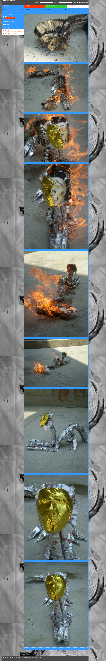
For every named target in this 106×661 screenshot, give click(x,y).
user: (37, 3)
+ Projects (71, 6)
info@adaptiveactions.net (33, 657)
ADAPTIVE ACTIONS (9, 1)
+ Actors (27, 6)
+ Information (51, 6)
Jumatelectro (9, 18)
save (75, 3)
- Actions (6, 6)
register (85, 3)
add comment (14, 30)
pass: (56, 3)
